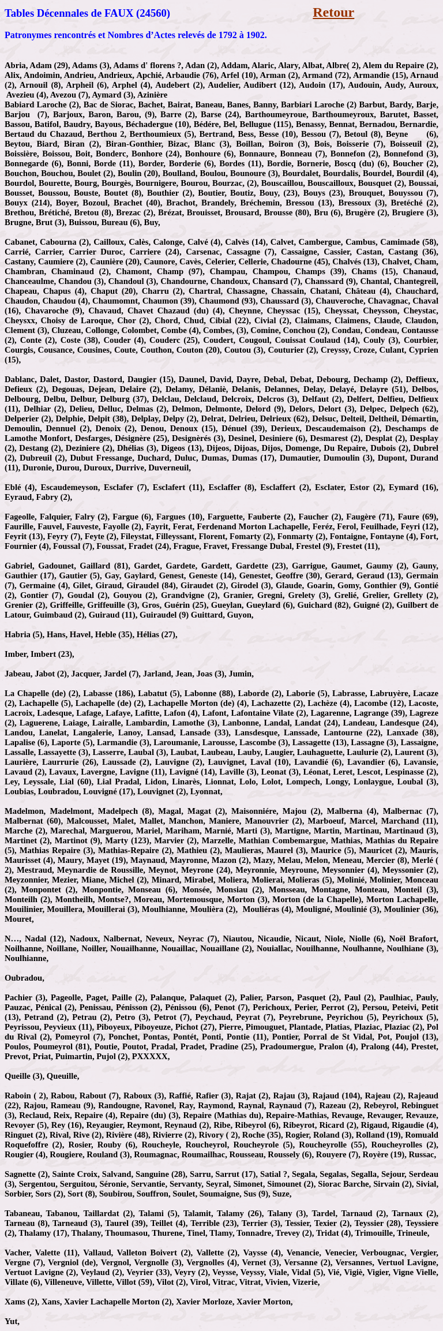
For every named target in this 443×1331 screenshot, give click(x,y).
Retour (333, 12)
